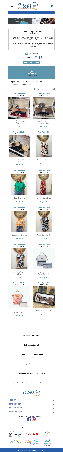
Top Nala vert (19, 198)
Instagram (34, 419)
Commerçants (15, 408)
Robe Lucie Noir (43, 160)
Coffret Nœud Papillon (19, 122)
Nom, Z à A (39, 82)
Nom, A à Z (30, 82)
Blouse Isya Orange (19, 235)
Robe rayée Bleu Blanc (19, 273)
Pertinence (20, 82)
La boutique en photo (31, 62)
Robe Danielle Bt (44, 235)
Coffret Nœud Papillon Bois (43, 122)
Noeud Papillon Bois (43, 311)
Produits (13, 400)
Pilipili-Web (41, 450)
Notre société (15, 404)
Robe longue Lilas (43, 198)
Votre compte (15, 412)
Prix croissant (13, 85)
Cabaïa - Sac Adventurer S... (43, 273)
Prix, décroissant (26, 85)
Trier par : (11, 82)
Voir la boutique (33, 46)
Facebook (29, 419)
